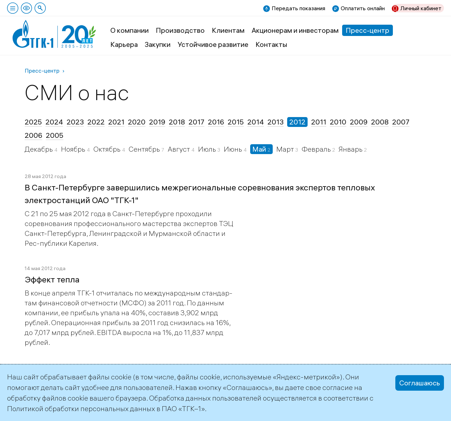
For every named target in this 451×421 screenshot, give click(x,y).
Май (259, 149)
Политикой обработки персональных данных (81, 408)
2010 (338, 121)
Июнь (233, 149)
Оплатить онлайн (363, 8)
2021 (116, 121)
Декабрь (39, 149)
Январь (351, 149)
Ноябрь (74, 149)
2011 (318, 121)
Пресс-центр (367, 30)
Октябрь (107, 149)
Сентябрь (145, 149)
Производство (180, 30)
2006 (33, 135)
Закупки (158, 44)
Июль (207, 149)
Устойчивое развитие (213, 44)
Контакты (271, 44)
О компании (129, 30)
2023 (75, 121)
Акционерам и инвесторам (295, 30)
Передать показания (298, 8)
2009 (358, 121)
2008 (380, 121)
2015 (236, 121)
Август (179, 149)
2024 (54, 121)
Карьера (124, 44)
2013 (275, 121)
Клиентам (228, 30)
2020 (137, 121)
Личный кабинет (420, 8)
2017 (196, 121)
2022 (96, 121)
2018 (177, 121)
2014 (255, 121)
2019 (157, 121)
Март (285, 149)
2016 (216, 121)
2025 (33, 121)
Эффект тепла (52, 279)
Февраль (317, 149)
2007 (400, 121)
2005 (54, 135)
